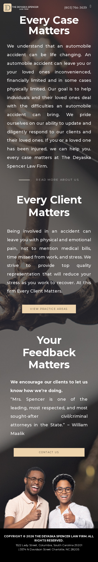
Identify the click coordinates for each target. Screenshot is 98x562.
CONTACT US (49, 452)
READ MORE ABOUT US (57, 179)
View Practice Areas (49, 308)
